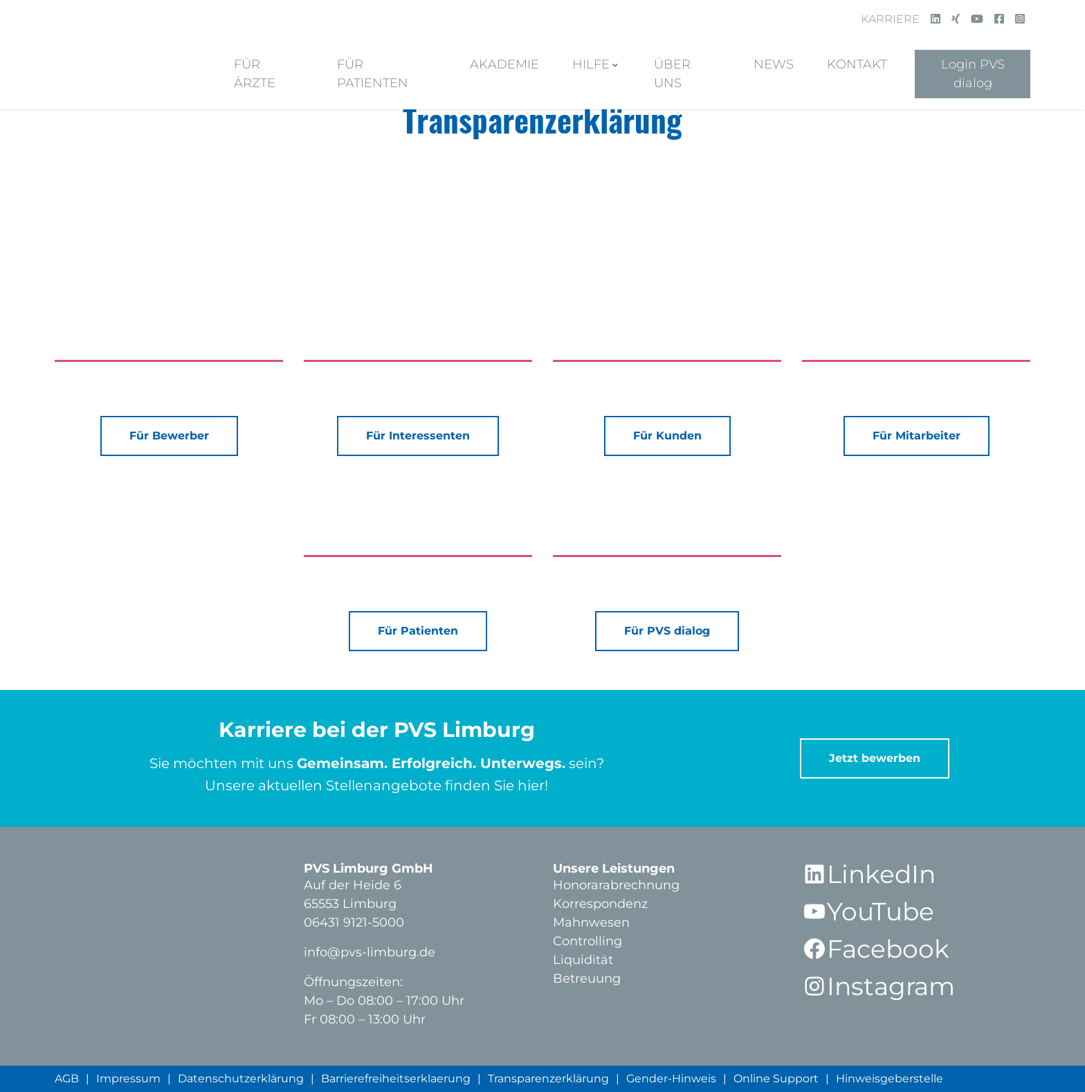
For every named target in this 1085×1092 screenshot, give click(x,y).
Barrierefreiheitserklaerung (396, 1078)
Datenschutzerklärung (241, 1078)
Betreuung (587, 978)
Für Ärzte (254, 74)
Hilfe (591, 64)
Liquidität (583, 959)
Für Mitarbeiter (916, 435)
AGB (67, 1078)
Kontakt (857, 64)
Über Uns (672, 74)
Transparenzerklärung (548, 1078)
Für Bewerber (169, 435)
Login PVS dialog (973, 74)
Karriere (890, 19)
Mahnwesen (591, 922)
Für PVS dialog (667, 630)
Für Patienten (372, 74)
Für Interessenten (418, 435)
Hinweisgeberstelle (889, 1078)
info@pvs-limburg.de (369, 952)
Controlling (587, 941)
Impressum (128, 1078)
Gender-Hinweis (671, 1078)
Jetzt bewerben (874, 758)
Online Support (776, 1078)
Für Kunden (667, 435)
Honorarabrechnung (616, 885)
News (774, 64)
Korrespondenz (600, 903)
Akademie (504, 64)
